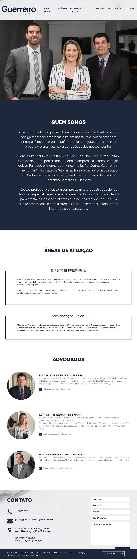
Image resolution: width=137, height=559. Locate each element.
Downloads (99, 8)
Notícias (118, 8)
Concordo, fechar (113, 554)
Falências (62, 8)
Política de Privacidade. (30, 555)
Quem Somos (47, 10)
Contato (130, 8)
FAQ (109, 8)
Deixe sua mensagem (110, 533)
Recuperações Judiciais (76, 10)
